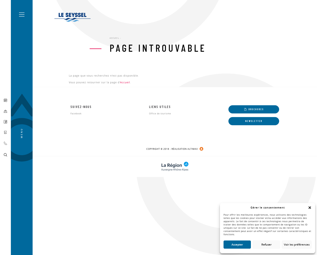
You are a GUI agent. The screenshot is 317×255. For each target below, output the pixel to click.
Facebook (76, 113)
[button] (310, 207)
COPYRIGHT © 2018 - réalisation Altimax (174, 149)
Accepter (237, 244)
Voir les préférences (297, 244)
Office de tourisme (160, 113)
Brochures (254, 109)
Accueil (125, 82)
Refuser (266, 244)
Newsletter (253, 121)
